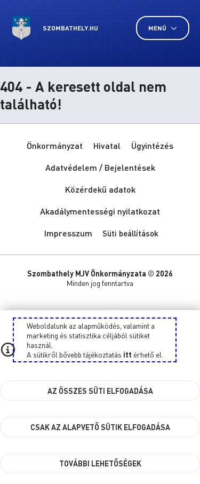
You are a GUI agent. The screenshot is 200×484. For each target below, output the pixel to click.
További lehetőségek (100, 463)
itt (127, 354)
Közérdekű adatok (100, 189)
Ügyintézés (152, 145)
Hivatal (107, 145)
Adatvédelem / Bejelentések (100, 167)
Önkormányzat (55, 145)
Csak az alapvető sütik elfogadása (100, 427)
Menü (162, 28)
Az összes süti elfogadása (100, 390)
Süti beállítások (130, 233)
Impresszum (68, 233)
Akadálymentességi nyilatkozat (100, 211)
